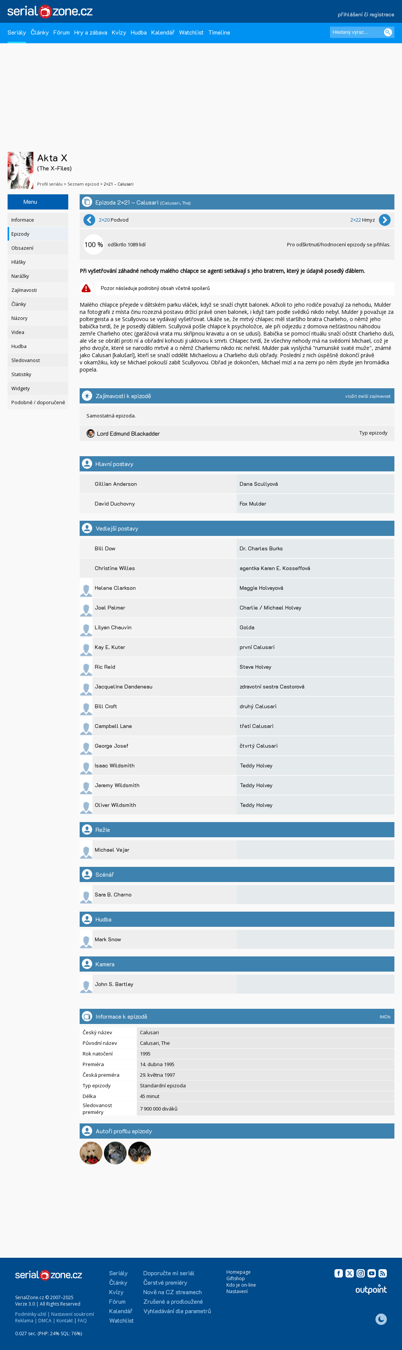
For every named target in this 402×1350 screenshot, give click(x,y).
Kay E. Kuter (110, 647)
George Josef (112, 745)
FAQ (82, 1320)
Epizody (20, 234)
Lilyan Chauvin (113, 627)
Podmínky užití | (32, 1314)
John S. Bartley (114, 984)
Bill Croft (106, 706)
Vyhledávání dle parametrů (177, 1311)
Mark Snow (108, 939)
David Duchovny (115, 503)
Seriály (17, 32)
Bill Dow (105, 548)
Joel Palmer (110, 607)
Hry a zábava (90, 32)
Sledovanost (25, 360)
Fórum (61, 32)
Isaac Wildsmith (115, 765)
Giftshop (235, 1278)
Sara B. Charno (113, 894)
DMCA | (46, 1320)
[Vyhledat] (388, 32)
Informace (22, 220)
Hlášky (18, 262)
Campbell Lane (113, 725)
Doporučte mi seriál (169, 1273)
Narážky (20, 276)
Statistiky (21, 374)
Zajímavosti (24, 290)
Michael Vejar (112, 849)
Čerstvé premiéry (165, 1282)
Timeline (219, 32)
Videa (17, 332)
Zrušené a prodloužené (173, 1301)
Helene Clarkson (115, 587)
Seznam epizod (83, 184)
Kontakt (65, 1320)
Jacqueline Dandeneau (123, 686)
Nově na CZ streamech (172, 1292)
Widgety (20, 388)
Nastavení (237, 1291)
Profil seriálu (50, 184)
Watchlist (191, 32)
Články (40, 32)
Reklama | (26, 1320)
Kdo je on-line (241, 1285)
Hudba (139, 32)
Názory (19, 318)
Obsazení (22, 248)
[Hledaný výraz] (362, 32)
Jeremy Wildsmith (117, 785)
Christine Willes (115, 568)
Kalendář (162, 32)
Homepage (238, 1272)
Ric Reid (105, 666)
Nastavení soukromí (72, 1314)
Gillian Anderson (116, 483)
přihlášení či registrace (366, 14)
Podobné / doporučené (38, 402)
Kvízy (119, 32)
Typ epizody (374, 432)
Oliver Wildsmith (115, 804)
